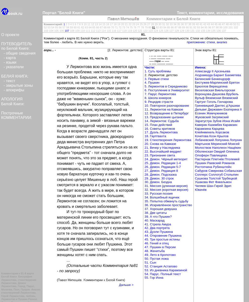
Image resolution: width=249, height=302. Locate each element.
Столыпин (231, 174)
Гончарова (225, 102)
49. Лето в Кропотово (160, 255)
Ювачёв (201, 189)
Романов (228, 163)
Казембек (215, 125)
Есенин (200, 113)
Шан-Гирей (215, 186)
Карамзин (230, 125)
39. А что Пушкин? (158, 216)
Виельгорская (225, 90)
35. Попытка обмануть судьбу (166, 201)
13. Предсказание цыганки (164, 117)
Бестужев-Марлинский (211, 82)
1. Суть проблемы (158, 71)
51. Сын (150, 262)
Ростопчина (203, 167)
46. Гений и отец (157, 243)
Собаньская (233, 171)
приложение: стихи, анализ (207, 42)
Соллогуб (216, 174)
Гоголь (211, 102)
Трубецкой (229, 178)
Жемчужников (216, 113)
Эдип (227, 186)
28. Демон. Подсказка (161, 174)
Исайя (235, 121)
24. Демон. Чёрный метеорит (166, 159)
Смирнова (215, 171)
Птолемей (232, 159)
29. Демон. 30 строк (159, 178)
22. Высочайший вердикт (163, 151)
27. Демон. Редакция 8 (161, 171)
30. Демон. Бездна (158, 182)
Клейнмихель (205, 132)
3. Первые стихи (157, 79)
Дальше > (126, 285)
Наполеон (219, 147)
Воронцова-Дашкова (210, 94)
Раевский (214, 163)
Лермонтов (8, 299)
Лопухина (222, 140)
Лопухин (236, 140)
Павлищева (218, 155)
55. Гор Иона (154, 277)
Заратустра (203, 121)
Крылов (222, 136)
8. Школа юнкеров (158, 98)
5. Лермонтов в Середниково (166, 86)
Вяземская (213, 98)
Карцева (218, 128)
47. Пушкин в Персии (160, 247)
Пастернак (203, 159)
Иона (226, 121)
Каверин (201, 125)
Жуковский (203, 117)
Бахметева (233, 75)
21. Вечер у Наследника (162, 147)
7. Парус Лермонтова (160, 94)
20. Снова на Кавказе (160, 144)
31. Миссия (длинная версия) (166, 186)
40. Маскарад (154, 220)
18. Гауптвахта (155, 136)
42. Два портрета (157, 228)
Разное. (33, 299)
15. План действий (158, 125)
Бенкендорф (221, 79)
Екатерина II (233, 109)
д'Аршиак (233, 105)
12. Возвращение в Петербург (167, 113)
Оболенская (204, 151)
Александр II (204, 71)
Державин (215, 109)
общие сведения (21, 53)
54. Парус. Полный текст (163, 274)
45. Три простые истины (162, 239)
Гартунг (200, 102)
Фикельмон (223, 182)
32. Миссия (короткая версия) (166, 189)
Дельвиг (201, 109)
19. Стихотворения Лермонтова (168, 140)
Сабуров (201, 171)
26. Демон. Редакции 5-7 (163, 167)
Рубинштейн (222, 167)
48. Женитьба (155, 251)
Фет (211, 182)
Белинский (203, 79)
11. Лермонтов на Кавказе (164, 109)
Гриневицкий (204, 105)
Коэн (212, 136)
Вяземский (230, 98)
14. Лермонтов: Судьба (162, 121)
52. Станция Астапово (161, 266)
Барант (218, 75)
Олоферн (202, 155)
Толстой (215, 178)
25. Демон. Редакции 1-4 (163, 163)
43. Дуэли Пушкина (159, 232)
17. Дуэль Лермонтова (161, 132)
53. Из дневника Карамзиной (166, 270)
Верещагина (218, 86)
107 (67, 30)
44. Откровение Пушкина (163, 235)
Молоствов (203, 147)
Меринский (219, 144)
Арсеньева (222, 71)
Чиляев (200, 186)
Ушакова (201, 182)
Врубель (232, 94)
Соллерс (201, 174)
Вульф (200, 98)
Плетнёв (217, 159)
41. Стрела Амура (158, 224)
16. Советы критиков (160, 128)
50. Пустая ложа (157, 258)
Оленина (232, 151)
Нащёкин (234, 147)
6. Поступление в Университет (167, 90)
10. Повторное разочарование (167, 105)
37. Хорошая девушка (161, 209)
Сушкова (201, 178)
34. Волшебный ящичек (162, 197)
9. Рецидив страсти (159, 102)
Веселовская (204, 90)
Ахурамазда (204, 75)
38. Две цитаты (156, 213)
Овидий (219, 151)
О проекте (10, 35)
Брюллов (201, 86)
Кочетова (201, 136)
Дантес (220, 105)
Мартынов (202, 144)
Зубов (217, 121)
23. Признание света (160, 155)
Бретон (234, 82)
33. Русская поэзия (159, 193)
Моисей (233, 144)
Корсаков (222, 132)
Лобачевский (204, 140)
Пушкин (23, 299)
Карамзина (203, 128)
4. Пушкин (152, 82)
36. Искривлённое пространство (168, 205)
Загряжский (220, 117)
